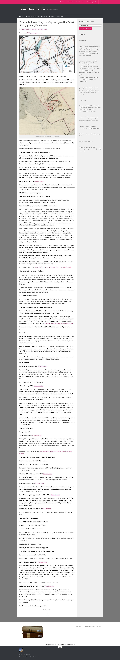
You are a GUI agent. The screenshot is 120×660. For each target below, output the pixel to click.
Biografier (51, 16)
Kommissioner (80, 2)
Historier (43, 16)
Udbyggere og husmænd (31, 16)
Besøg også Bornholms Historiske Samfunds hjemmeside (60, 644)
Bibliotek (62, 2)
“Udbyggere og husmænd (34, 33)
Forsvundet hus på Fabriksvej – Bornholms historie (58, 323)
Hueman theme (38, 656)
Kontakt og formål (91, 2)
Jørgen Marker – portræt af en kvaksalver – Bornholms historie (53, 267)
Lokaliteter (60, 16)
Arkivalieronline (39, 181)
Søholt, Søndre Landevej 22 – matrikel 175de (34, 29)
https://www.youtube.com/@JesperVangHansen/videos (88, 626)
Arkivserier (70, 2)
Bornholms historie (32, 9)
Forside (21, 16)
